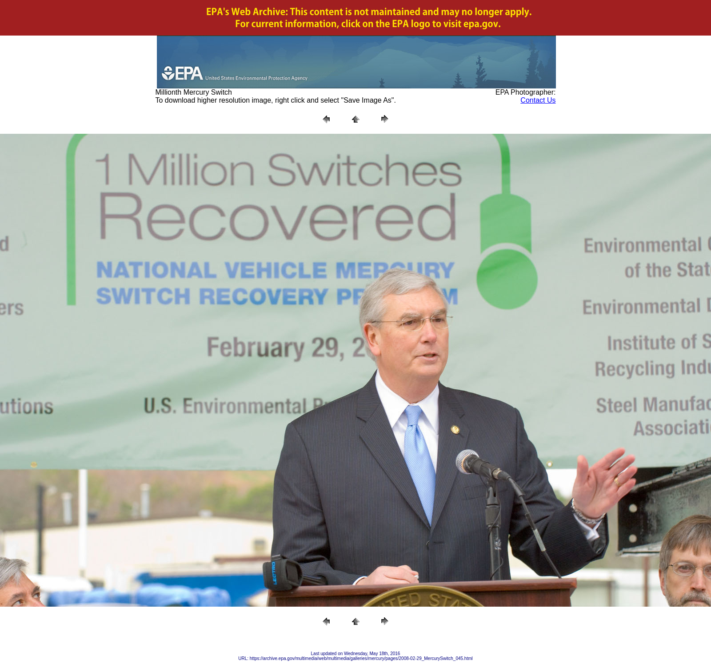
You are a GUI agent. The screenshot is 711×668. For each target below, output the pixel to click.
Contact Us (537, 100)
